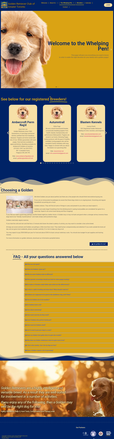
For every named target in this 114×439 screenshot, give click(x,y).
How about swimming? (99, 310)
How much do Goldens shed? (101, 325)
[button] (3, 49)
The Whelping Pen (67, 3)
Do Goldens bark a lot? (99, 305)
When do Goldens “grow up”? (101, 269)
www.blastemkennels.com (93, 134)
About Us (54, 3)
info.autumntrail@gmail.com (59, 153)
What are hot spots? (98, 264)
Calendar (88, 3)
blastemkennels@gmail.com (93, 136)
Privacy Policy (5, 438)
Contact (66, 7)
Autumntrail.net (59, 151)
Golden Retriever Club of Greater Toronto (21, 5)
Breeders (80, 3)
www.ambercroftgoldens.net (25, 156)
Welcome (44, 3)
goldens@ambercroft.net (25, 158)
